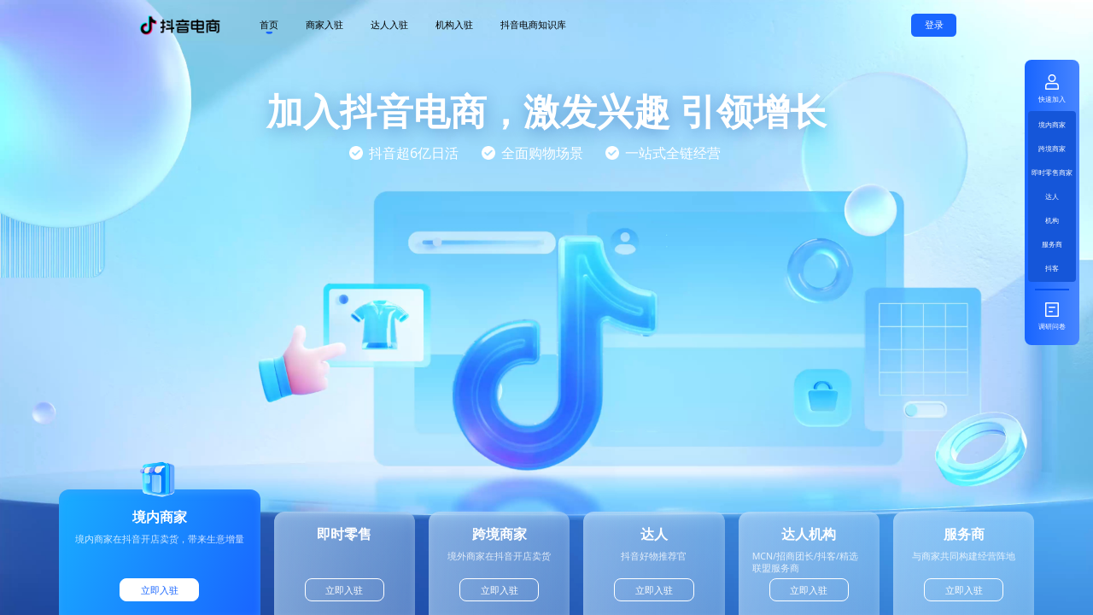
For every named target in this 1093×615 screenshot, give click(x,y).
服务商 (1052, 244)
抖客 (1052, 267)
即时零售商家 (1052, 172)
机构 (1052, 220)
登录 (934, 25)
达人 (1052, 196)
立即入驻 (159, 590)
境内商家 (1052, 124)
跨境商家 (1052, 148)
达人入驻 (389, 25)
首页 (269, 25)
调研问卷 (1052, 316)
